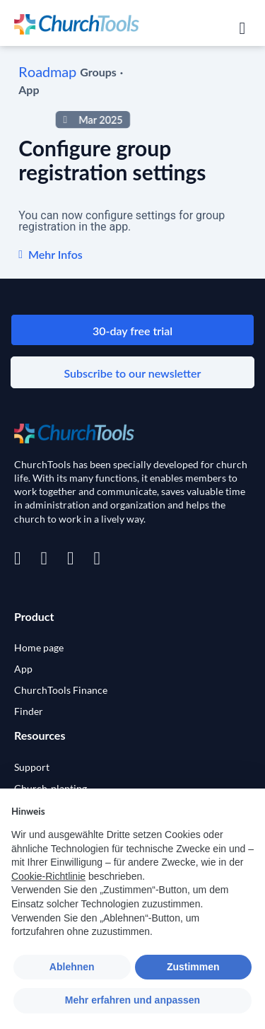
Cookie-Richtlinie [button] (48, 876)
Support (31, 767)
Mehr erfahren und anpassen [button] (132, 1000)
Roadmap (47, 71)
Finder (28, 711)
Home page (39, 647)
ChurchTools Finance (60, 690)
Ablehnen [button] (72, 966)
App (23, 669)
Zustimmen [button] (193, 966)
